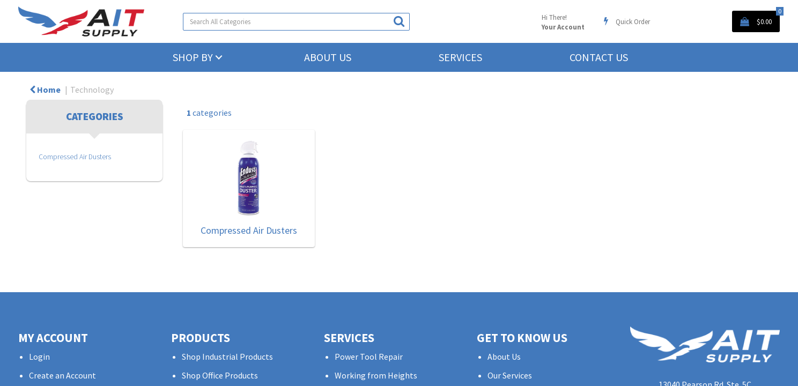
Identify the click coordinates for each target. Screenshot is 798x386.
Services (460, 57)
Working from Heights (376, 375)
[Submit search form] (399, 21)
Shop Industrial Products (227, 356)
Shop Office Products (220, 375)
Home (45, 89)
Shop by (193, 57)
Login (39, 356)
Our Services (509, 375)
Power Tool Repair (369, 356)
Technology (92, 89)
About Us (327, 57)
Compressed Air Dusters (75, 156)
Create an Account (62, 375)
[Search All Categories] (296, 22)
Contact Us (599, 57)
